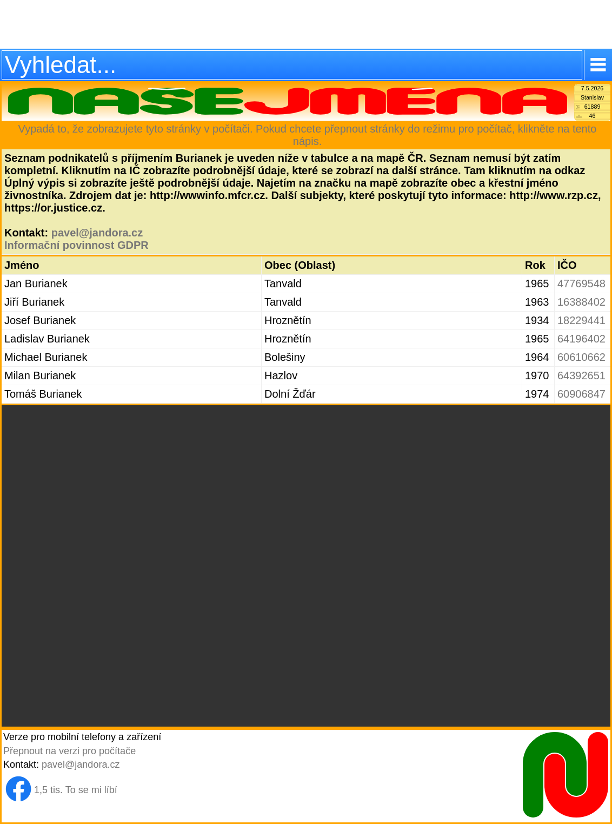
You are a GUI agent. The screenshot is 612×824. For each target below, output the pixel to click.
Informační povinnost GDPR (76, 245)
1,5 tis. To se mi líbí (75, 790)
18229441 (581, 320)
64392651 (581, 375)
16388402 (581, 302)
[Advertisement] (306, 24)
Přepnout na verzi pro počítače (69, 751)
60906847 (581, 394)
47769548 (581, 283)
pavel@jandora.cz (97, 233)
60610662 (581, 357)
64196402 (581, 339)
